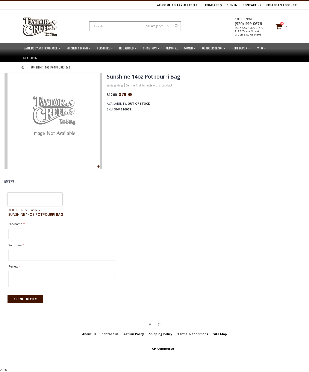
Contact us (110, 334)
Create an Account (281, 5)
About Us (89, 334)
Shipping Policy (160, 334)
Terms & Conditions (192, 334)
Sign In (232, 5)
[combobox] (134, 26)
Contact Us (251, 5)
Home (22, 67)
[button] (98, 166)
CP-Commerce (163, 348)
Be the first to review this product (149, 86)
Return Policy (133, 334)
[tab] (12, 180)
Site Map (220, 334)
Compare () (213, 5)
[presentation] (35, 198)
